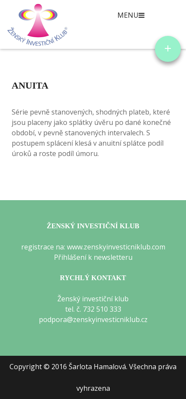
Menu (131, 15)
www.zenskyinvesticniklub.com (116, 247)
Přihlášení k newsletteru (93, 257)
